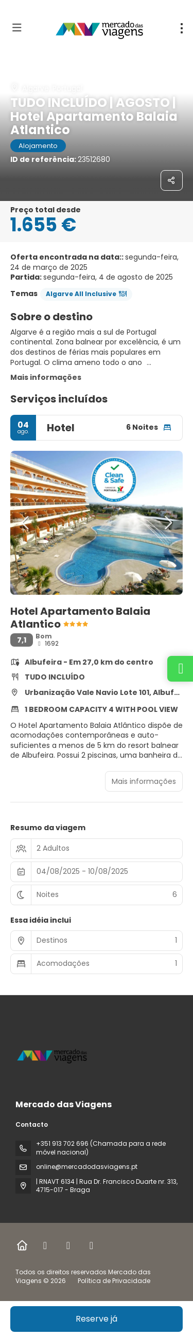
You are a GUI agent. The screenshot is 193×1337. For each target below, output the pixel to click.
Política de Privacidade (114, 1280)
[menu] (182, 28)
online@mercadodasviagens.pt (86, 1166)
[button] (25, 522)
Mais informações (45, 377)
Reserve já (96, 1319)
